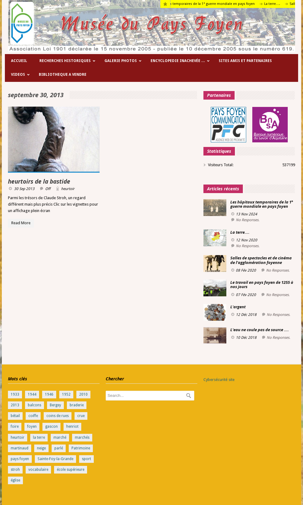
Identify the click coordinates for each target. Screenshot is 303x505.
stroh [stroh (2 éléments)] (15, 469)
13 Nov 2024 (246, 214)
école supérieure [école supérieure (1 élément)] (70, 469)
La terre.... (240, 232)
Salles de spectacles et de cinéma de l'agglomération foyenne (261, 260)
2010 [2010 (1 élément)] (83, 394)
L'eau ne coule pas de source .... (259, 329)
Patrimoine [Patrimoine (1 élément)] (80, 448)
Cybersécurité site (219, 379)
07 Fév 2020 (246, 295)
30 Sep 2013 (24, 189)
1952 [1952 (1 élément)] (66, 394)
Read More (21, 223)
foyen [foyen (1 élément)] (32, 426)
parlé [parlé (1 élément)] (58, 448)
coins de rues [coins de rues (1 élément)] (57, 416)
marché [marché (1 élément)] (59, 437)
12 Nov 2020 (246, 240)
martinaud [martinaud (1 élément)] (19, 448)
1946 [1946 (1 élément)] (49, 394)
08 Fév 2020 (246, 270)
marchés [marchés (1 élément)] (82, 437)
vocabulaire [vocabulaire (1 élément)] (38, 469)
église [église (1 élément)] (15, 480)
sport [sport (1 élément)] (86, 459)
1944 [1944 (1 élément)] (32, 394)
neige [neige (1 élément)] (41, 448)
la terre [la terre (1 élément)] (39, 437)
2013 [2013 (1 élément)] (15, 405)
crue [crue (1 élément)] (81, 416)
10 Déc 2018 (246, 337)
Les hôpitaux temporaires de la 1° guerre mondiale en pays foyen (208, 4)
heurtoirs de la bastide (39, 181)
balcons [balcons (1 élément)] (34, 405)
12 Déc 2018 (246, 315)
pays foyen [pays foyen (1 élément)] (20, 459)
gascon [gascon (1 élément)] (51, 426)
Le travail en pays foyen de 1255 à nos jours (261, 284)
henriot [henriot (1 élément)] (72, 426)
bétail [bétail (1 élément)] (15, 416)
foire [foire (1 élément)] (15, 426)
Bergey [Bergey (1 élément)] (55, 405)
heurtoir (68, 189)
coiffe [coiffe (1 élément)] (33, 416)
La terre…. (277, 4)
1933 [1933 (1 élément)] (15, 394)
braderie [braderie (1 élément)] (77, 405)
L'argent (238, 306)
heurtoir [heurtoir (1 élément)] (17, 437)
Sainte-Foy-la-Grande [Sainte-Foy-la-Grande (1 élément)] (55, 459)
